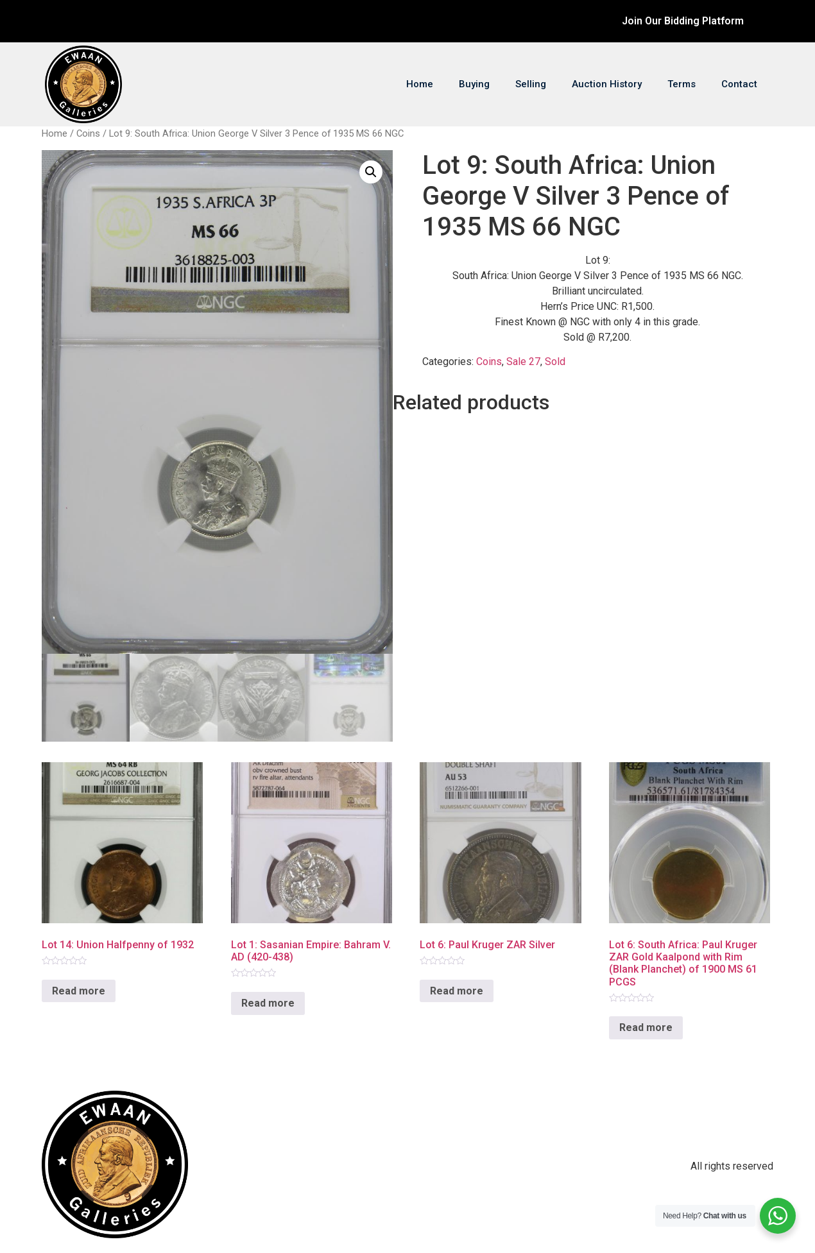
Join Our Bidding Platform (683, 21)
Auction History (607, 84)
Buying (474, 84)
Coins (88, 133)
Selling (530, 84)
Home (419, 84)
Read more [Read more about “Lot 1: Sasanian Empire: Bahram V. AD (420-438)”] (268, 1003)
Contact (739, 84)
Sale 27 (523, 361)
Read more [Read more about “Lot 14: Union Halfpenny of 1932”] (78, 991)
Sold (555, 361)
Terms (681, 84)
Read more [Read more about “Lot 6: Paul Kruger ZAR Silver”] (456, 991)
